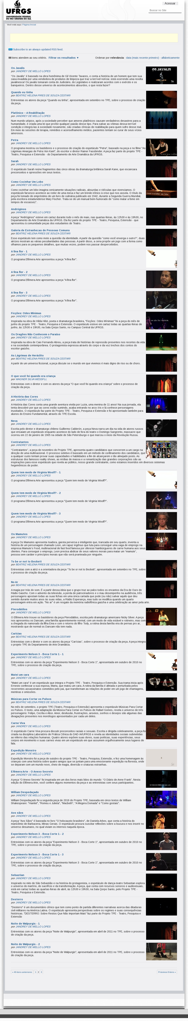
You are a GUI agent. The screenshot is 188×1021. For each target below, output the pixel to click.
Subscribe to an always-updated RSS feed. (35, 49)
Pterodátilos (19, 609)
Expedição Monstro (23, 750)
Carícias (16, 633)
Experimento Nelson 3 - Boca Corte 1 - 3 (37, 854)
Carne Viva (18, 723)
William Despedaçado (25, 792)
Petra (14, 140)
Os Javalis (18, 68)
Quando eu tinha (22, 92)
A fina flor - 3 (19, 292)
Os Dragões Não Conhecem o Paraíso (35, 334)
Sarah (15, 161)
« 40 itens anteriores (22, 972)
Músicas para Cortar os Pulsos (31, 699)
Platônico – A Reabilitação (28, 112)
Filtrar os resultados (62, 57)
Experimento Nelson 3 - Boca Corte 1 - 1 (37, 654)
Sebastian (17, 875)
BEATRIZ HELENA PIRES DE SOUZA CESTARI (43, 95)
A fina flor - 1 (19, 251)
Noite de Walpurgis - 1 (25, 923)
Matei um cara (20, 674)
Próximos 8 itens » (167, 972)
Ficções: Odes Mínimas (26, 313)
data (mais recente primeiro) (142, 57)
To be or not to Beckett (26, 561)
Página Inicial (29, 25)
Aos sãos (17, 812)
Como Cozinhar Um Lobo (27, 181)
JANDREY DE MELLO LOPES (33, 71)
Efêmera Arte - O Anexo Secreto (32, 771)
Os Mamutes (19, 534)
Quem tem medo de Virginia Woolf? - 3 (36, 513)
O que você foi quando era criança (33, 376)
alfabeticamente (170, 57)
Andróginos (18, 209)
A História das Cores (24, 396)
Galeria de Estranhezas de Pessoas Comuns (40, 230)
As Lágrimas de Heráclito (27, 355)
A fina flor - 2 (19, 272)
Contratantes (20, 442)
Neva (14, 420)
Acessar (170, 3)
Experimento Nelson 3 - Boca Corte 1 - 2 (37, 833)
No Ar (14, 582)
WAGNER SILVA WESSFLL (31, 379)
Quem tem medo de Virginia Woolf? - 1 (36, 472)
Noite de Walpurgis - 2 (25, 944)
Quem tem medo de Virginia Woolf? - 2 (36, 492)
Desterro (17, 899)
